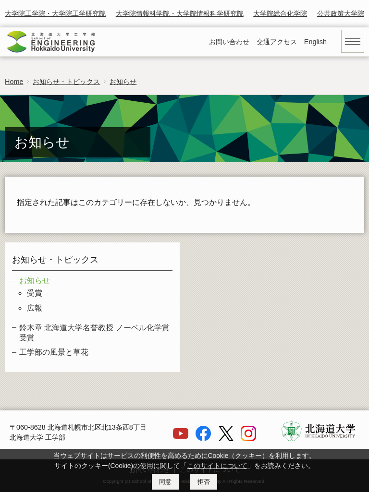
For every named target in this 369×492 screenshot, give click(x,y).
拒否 (203, 481)
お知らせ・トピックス (66, 81)
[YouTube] (180, 439)
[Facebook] (203, 439)
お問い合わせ (229, 42)
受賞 (34, 293)
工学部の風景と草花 (53, 352)
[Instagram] (248, 439)
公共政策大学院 (340, 13)
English (315, 42)
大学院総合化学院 (280, 13)
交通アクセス (277, 42)
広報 (34, 308)
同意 (165, 481)
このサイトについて (217, 465)
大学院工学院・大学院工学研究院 (55, 13)
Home (14, 81)
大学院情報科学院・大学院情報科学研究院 (180, 13)
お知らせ (123, 81)
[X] (226, 439)
